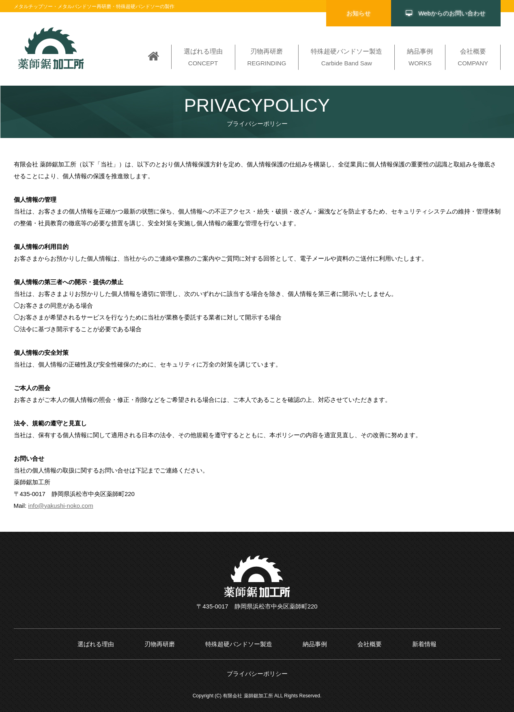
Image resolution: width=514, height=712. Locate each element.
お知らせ (358, 13)
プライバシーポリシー (257, 673)
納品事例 (315, 644)
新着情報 (424, 644)
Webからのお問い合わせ (446, 13)
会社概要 (369, 644)
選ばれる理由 (95, 644)
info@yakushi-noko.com (60, 505)
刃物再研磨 (159, 644)
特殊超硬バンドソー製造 (238, 644)
